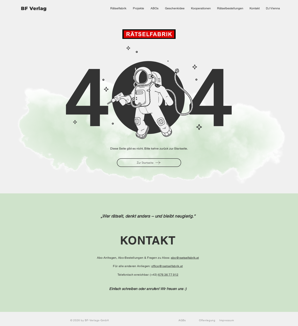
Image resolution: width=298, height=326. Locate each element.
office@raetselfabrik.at (167, 266)
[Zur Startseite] (149, 162)
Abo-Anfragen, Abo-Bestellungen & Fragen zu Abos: (134, 258)
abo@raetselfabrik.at (185, 258)
